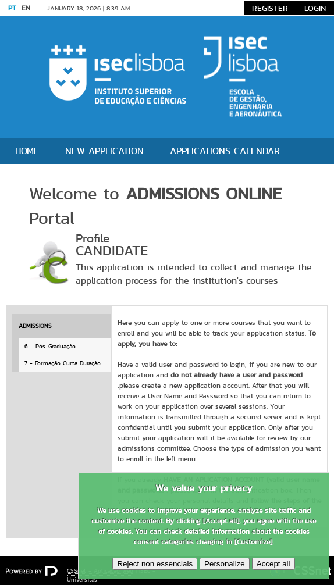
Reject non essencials (155, 563)
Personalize (224, 563)
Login (315, 8)
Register (270, 8)
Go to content (162, 8)
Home (27, 151)
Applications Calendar (225, 151)
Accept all (273, 563)
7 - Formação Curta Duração (62, 363)
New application (104, 151)
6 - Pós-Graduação (50, 346)
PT (12, 8)
